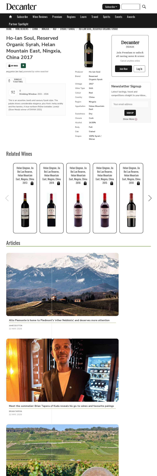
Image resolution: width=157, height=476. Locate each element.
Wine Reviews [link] (21, 29)
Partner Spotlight (18, 24)
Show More (130, 119)
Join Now (124, 69)
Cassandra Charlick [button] (19, 400)
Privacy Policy (94, 472)
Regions (71, 17)
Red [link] (54, 29)
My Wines (13, 65)
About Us (38, 472)
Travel (94, 17)
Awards (131, 17)
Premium (57, 17)
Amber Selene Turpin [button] (114, 346)
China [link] (35, 29)
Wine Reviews (40, 17)
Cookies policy (78, 472)
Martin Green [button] (16, 346)
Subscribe (22, 17)
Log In (139, 69)
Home (9, 29)
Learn (83, 17)
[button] (16, 80)
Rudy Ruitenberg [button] (112, 293)
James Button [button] (15, 293)
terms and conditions (114, 472)
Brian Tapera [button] (63, 293)
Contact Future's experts (57, 472)
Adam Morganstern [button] (67, 346)
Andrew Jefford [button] (65, 400)
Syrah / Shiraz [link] (67, 29)
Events (118, 17)
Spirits (106, 17)
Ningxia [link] (45, 29)
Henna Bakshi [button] (111, 400)
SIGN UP (130, 112)
